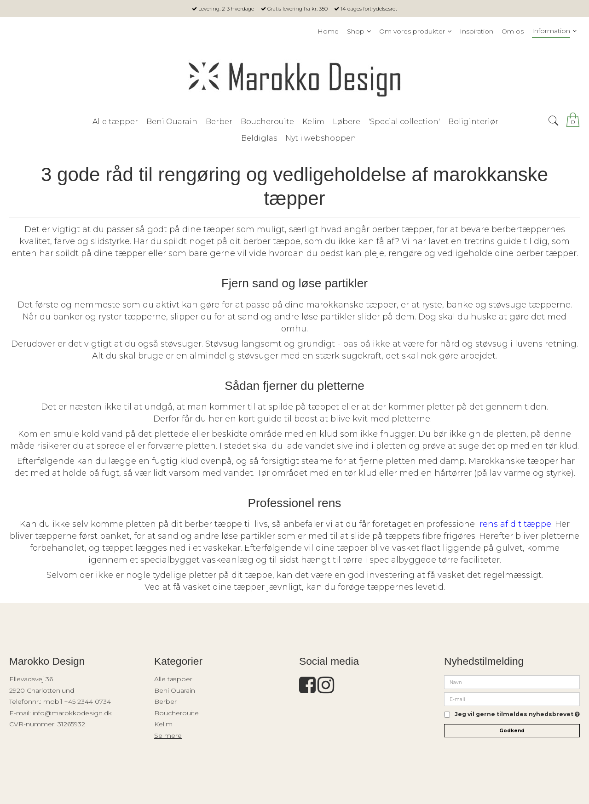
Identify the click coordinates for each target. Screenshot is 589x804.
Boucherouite (176, 713)
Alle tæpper (173, 679)
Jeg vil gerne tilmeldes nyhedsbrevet (517, 715)
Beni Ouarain (174, 690)
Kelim (163, 724)
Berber (165, 701)
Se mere (168, 735)
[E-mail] (512, 699)
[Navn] (512, 682)
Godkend (512, 731)
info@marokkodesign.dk (72, 713)
